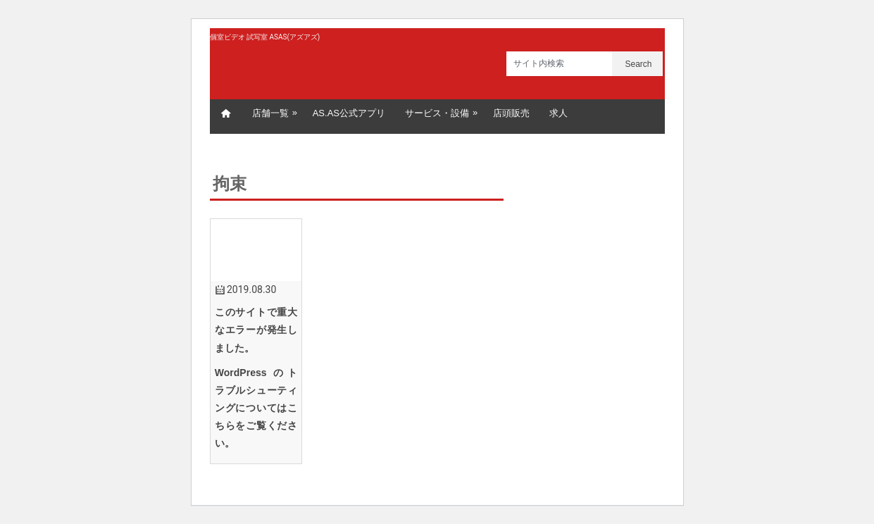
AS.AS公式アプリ (349, 113)
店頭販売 (511, 113)
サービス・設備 (442, 112)
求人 (558, 113)
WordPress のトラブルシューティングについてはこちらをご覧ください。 (256, 408)
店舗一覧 (275, 112)
